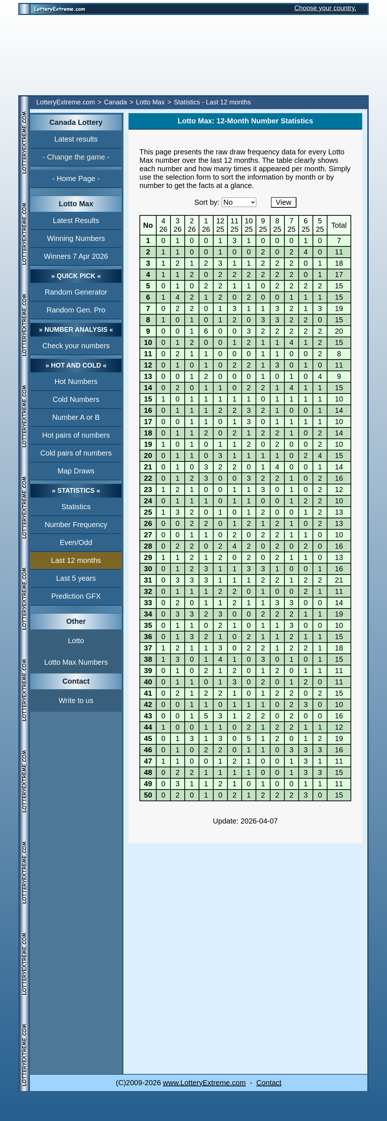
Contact (268, 1083)
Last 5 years (76, 578)
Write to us (76, 700)
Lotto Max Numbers (76, 662)
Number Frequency (76, 525)
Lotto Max (150, 102)
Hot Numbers (75, 381)
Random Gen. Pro (76, 310)
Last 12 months (76, 560)
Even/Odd (76, 542)
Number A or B (76, 417)
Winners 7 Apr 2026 (76, 256)
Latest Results (76, 220)
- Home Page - (76, 178)
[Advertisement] (193, 55)
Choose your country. (325, 8)
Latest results (76, 139)
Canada (115, 102)
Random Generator (76, 292)
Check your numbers (76, 346)
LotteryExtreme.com (65, 102)
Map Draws (76, 471)
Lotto (76, 641)
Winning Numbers (76, 238)
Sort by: (206, 202)
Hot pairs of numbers (76, 435)
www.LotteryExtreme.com (204, 1083)
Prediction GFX (76, 596)
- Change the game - (75, 157)
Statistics (76, 507)
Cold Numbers (76, 399)
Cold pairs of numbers (76, 453)
